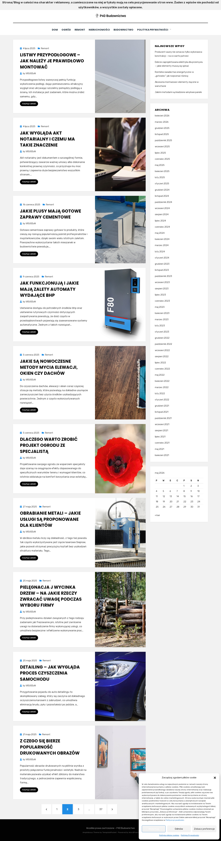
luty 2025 (160, 177)
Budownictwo (126, 29)
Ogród (65, 29)
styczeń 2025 (162, 183)
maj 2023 (160, 307)
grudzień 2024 (162, 189)
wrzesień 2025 (162, 146)
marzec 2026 (162, 122)
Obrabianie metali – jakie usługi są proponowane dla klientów (50, 519)
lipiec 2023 (160, 294)
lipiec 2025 (160, 152)
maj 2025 (160, 165)
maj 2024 (160, 233)
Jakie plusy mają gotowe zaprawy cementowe (50, 214)
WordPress (134, 832)
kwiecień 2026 (162, 115)
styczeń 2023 (162, 331)
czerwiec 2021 (162, 443)
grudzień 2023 (162, 263)
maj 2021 (159, 449)
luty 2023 (160, 325)
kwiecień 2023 (162, 313)
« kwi (157, 516)
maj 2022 (160, 375)
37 (102, 809)
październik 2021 (163, 418)
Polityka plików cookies (169, 835)
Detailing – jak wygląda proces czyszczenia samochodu (50, 673)
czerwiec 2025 (162, 159)
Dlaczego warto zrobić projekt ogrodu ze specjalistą (49, 445)
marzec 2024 (162, 245)
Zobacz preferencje (204, 828)
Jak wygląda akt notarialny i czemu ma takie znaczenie (47, 139)
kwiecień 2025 (162, 171)
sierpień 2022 (162, 356)
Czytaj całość (29, 103)
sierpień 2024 (162, 214)
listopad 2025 (162, 134)
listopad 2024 (162, 196)
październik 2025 (163, 140)
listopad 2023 (162, 270)
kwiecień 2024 (162, 239)
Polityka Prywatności (190, 835)
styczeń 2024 (162, 257)
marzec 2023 (162, 319)
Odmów (179, 828)
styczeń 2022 (162, 399)
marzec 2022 (162, 387)
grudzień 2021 (162, 405)
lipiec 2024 (160, 220)
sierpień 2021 (161, 430)
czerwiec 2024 (162, 226)
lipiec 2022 (160, 362)
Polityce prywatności (175, 820)
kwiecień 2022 (162, 381)
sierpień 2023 (162, 288)
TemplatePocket (109, 832)
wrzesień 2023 (162, 282)
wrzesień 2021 (162, 424)
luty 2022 (160, 393)
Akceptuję (153, 828)
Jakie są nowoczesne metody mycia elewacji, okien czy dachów (49, 367)
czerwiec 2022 (162, 368)
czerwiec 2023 (162, 300)
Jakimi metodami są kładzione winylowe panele (178, 92)
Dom (53, 29)
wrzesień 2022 (162, 350)
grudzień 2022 (162, 337)
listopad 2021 (161, 412)
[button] (214, 777)
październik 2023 (163, 276)
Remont (80, 29)
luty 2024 (160, 251)
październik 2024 (163, 202)
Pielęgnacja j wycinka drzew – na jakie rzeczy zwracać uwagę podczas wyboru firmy (51, 596)
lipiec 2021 (160, 436)
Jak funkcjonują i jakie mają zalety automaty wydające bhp (49, 289)
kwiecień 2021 (162, 455)
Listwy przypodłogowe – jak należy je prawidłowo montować (52, 61)
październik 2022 (163, 344)
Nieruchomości (100, 29)
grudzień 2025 (162, 128)
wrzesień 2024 (162, 208)
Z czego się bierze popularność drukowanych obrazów (49, 747)
